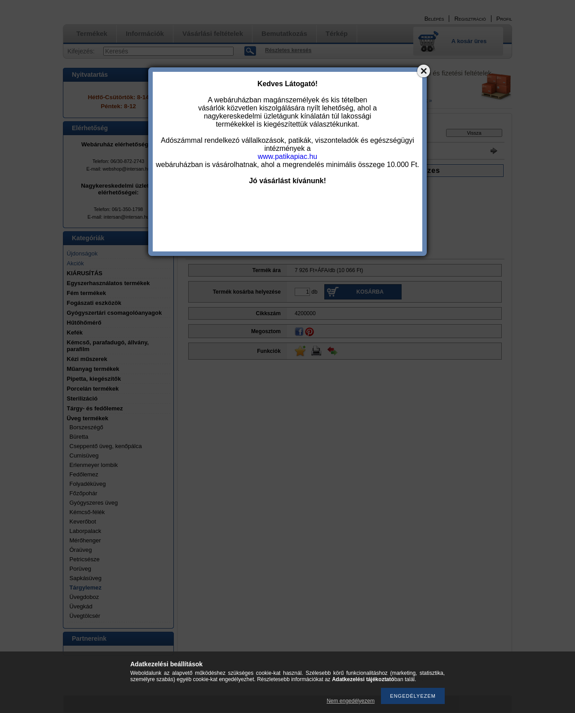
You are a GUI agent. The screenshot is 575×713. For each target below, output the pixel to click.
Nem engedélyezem (351, 701)
